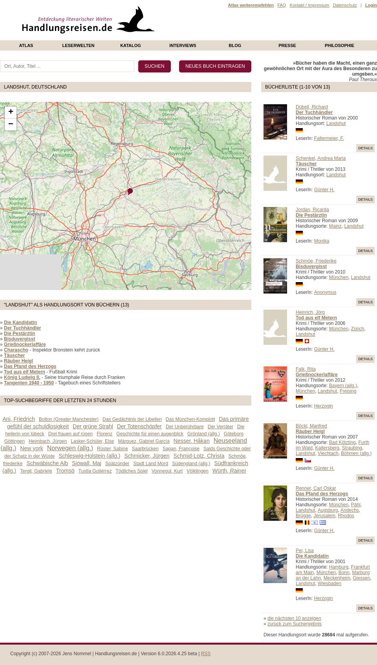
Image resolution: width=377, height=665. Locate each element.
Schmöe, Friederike (316, 261)
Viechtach (328, 453)
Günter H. (324, 189)
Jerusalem (324, 515)
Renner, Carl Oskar (316, 488)
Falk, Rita (306, 369)
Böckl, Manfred (311, 426)
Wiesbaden (329, 583)
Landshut (336, 123)
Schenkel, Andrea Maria (321, 158)
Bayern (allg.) (343, 385)
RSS (206, 653)
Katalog (130, 45)
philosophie (339, 45)
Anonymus (325, 292)
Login (371, 5)
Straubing (352, 448)
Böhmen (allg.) (356, 453)
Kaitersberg (327, 448)
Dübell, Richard (312, 107)
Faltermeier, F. (329, 138)
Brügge (303, 515)
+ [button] (10, 112)
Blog (235, 45)
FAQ (281, 5)
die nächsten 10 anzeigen (294, 618)
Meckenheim (337, 578)
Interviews (182, 45)
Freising (348, 391)
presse (287, 45)
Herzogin (323, 406)
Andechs (349, 510)
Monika (321, 241)
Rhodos (346, 515)
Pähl (356, 504)
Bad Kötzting (342, 442)
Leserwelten (78, 45)
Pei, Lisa (305, 550)
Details (365, 148)
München (338, 277)
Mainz (335, 226)
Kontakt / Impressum (309, 5)
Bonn (344, 572)
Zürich (357, 329)
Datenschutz (345, 5)
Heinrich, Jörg (310, 312)
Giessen (361, 578)
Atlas (26, 45)
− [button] (10, 124)
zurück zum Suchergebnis (294, 624)
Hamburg (338, 567)
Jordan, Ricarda (312, 209)
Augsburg (328, 510)
